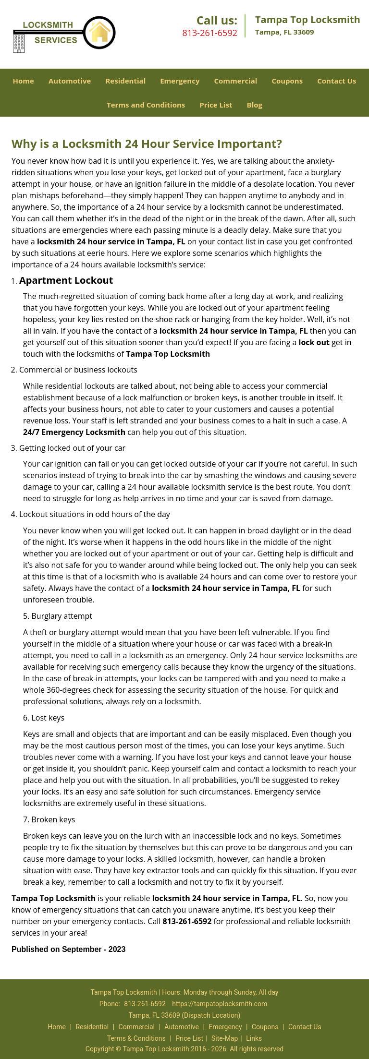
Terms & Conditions (136, 1038)
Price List (215, 104)
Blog (254, 104)
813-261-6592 (209, 32)
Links (254, 1038)
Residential (125, 80)
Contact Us (336, 80)
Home (23, 80)
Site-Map (224, 1038)
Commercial (235, 80)
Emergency (179, 80)
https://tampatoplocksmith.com (219, 1004)
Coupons (287, 80)
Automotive (70, 80)
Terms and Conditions (146, 104)
